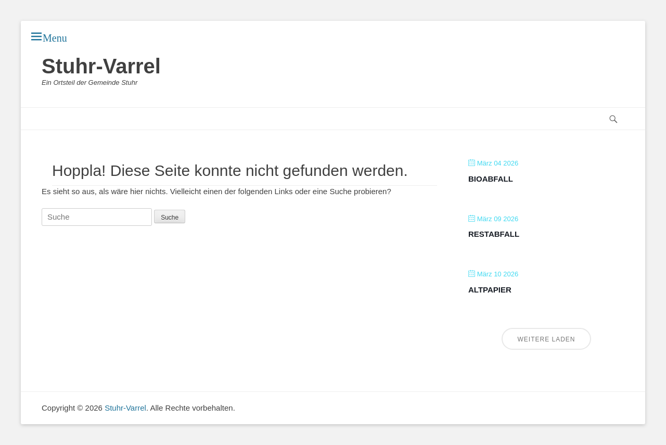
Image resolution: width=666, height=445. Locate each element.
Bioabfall (490, 178)
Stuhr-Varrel (101, 66)
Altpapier (489, 289)
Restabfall (493, 234)
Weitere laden (546, 339)
